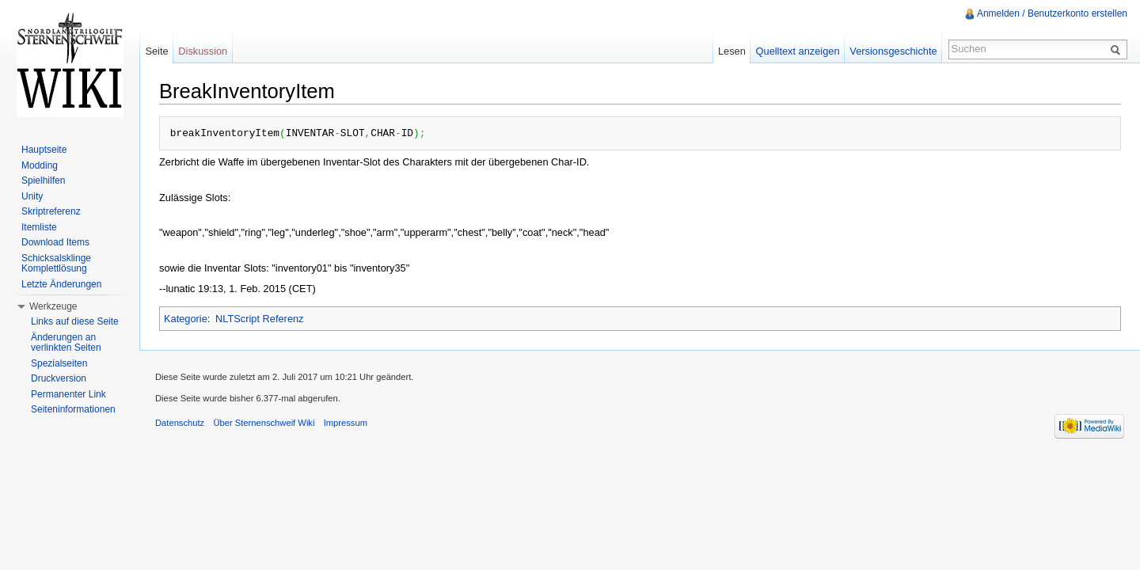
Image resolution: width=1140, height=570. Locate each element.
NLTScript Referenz (259, 319)
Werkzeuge (53, 306)
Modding (39, 165)
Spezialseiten (59, 363)
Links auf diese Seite (75, 321)
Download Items (55, 242)
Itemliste (39, 227)
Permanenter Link (68, 394)
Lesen (732, 51)
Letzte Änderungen (61, 284)
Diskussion (202, 51)
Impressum (345, 423)
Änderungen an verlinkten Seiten (66, 343)
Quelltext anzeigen (798, 51)
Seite (156, 51)
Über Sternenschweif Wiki (263, 423)
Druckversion (58, 378)
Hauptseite (43, 149)
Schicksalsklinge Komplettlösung (56, 264)
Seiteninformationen (73, 409)
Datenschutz (179, 423)
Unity (32, 196)
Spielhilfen (43, 180)
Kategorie (185, 319)
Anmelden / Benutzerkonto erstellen (1052, 13)
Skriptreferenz (51, 211)
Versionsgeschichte (893, 51)
